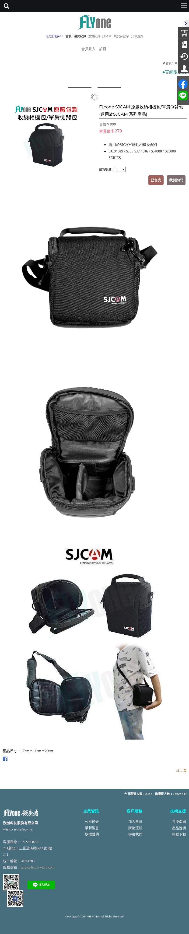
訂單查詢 (137, 36)
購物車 (107, 36)
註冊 (102, 48)
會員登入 (88, 48)
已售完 (156, 180)
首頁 (169, 63)
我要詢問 (176, 180)
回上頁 (181, 770)
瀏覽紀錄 (94, 36)
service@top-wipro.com (37, 867)
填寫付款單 (121, 36)
